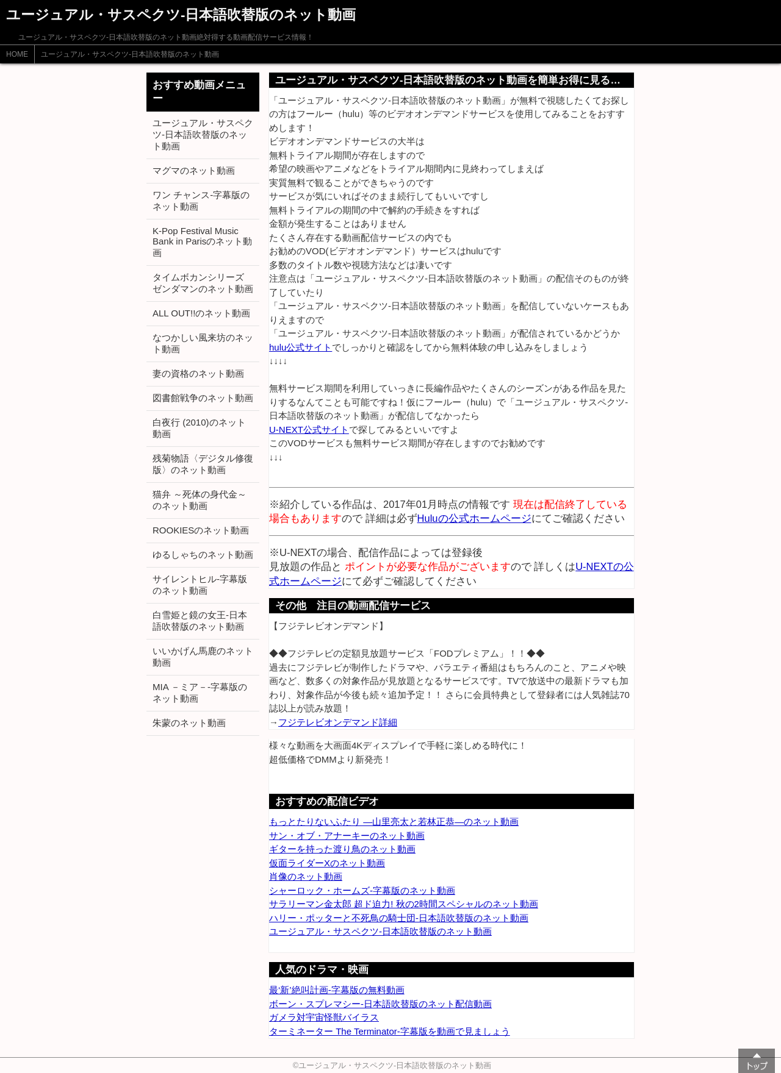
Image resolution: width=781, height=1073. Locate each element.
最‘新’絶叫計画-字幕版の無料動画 (337, 990)
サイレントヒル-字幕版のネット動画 (200, 585)
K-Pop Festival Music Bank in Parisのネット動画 (202, 242)
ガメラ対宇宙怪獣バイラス (324, 1017)
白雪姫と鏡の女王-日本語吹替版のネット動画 (200, 621)
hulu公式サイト (300, 347)
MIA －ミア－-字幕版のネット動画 (200, 693)
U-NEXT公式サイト (309, 429)
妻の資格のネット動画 (198, 373)
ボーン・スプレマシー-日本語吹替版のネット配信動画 (380, 1004)
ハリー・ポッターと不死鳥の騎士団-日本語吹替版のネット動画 (398, 918)
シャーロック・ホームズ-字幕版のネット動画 (362, 890)
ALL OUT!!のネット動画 (201, 313)
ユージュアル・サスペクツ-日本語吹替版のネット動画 (130, 54)
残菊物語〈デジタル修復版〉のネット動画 (203, 464)
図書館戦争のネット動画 (203, 398)
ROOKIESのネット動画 (201, 530)
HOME (17, 54)
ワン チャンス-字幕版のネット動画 (201, 201)
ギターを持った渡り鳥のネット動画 (342, 849)
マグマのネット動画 (194, 170)
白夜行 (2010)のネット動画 (199, 428)
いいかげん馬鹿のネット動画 (203, 657)
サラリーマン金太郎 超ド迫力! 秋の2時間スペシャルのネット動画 (403, 904)
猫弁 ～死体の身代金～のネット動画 (200, 500)
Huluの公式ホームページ (474, 518)
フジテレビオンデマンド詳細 (337, 722)
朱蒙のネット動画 (189, 723)
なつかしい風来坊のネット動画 (203, 343)
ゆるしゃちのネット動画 (203, 554)
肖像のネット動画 (305, 876)
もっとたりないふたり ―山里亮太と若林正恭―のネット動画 (394, 821)
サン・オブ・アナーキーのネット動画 (347, 835)
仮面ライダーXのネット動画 (327, 863)
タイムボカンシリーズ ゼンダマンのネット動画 (203, 283)
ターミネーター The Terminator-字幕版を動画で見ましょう (389, 1031)
